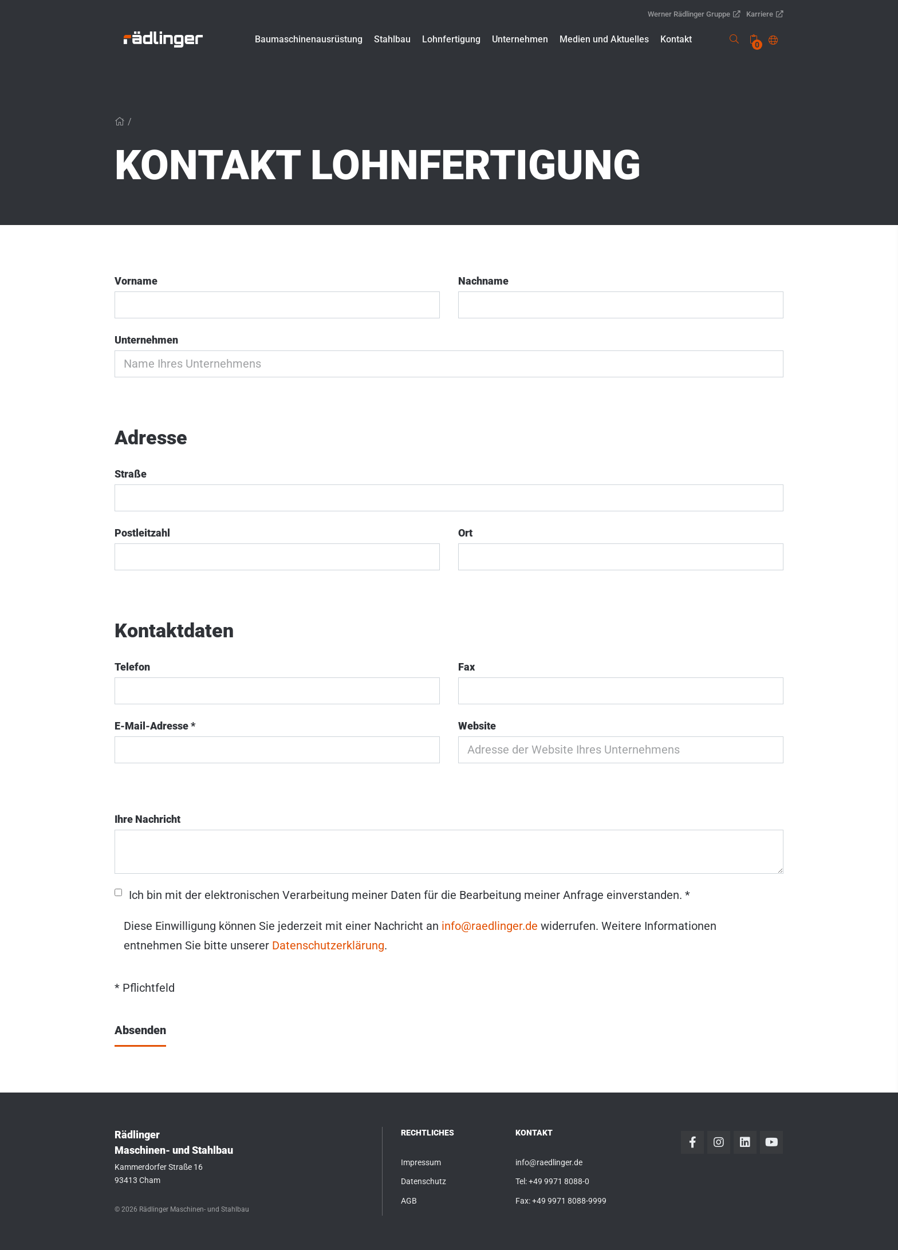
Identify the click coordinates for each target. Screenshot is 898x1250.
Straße (131, 474)
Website (477, 726)
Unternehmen (146, 340)
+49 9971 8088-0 (559, 1181)
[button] (308, 39)
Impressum (421, 1162)
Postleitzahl (142, 533)
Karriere (764, 14)
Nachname (483, 281)
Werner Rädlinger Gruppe (694, 14)
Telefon (132, 667)
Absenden (140, 1030)
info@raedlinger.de (490, 926)
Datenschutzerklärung (328, 945)
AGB (409, 1200)
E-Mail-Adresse (155, 726)
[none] (754, 39)
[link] (163, 39)
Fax (466, 667)
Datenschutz (423, 1181)
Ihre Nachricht (147, 819)
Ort (465, 533)
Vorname (136, 281)
